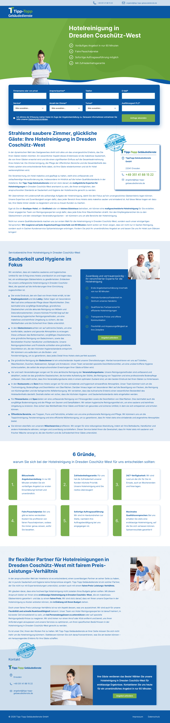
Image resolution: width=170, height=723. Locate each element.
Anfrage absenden (138, 118)
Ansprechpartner (57, 91)
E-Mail (125, 91)
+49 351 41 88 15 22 (105, 3)
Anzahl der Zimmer (58, 103)
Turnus (89, 103)
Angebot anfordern (109, 338)
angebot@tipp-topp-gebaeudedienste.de (141, 3)
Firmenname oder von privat (25, 91)
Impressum (138, 716)
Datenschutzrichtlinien (38, 119)
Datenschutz (154, 716)
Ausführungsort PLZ (131, 103)
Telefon (89, 91)
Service (17, 103)
